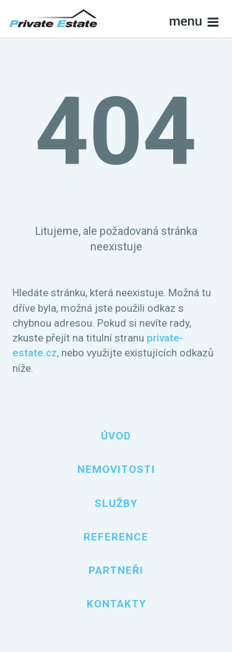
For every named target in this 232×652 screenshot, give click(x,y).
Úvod (116, 436)
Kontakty (116, 603)
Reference (116, 537)
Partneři (116, 570)
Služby (116, 503)
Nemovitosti (116, 469)
